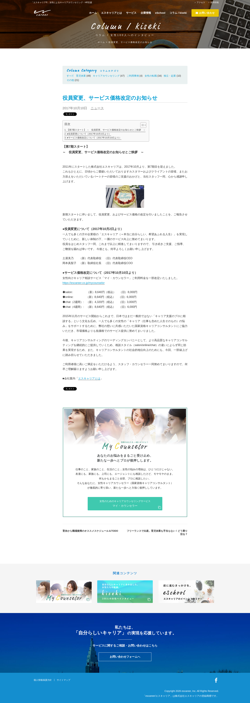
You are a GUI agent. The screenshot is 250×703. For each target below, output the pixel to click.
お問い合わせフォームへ (125, 656)
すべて (70, 75)
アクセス (200, 2)
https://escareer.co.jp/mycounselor (83, 282)
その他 (70, 80)
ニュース (97, 108)
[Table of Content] (143, 125)
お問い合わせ (205, 12)
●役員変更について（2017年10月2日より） (89, 134)
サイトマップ (63, 680)
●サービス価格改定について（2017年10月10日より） (94, 137)
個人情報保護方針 (43, 680)
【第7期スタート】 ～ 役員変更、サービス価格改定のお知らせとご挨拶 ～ (106, 130)
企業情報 (146, 12)
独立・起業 (170, 75)
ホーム (93, 12)
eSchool (160, 12)
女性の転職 (151, 75)
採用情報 (214, 2)
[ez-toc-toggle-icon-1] (141, 125)
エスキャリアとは (111, 12)
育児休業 (81, 75)
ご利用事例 (133, 75)
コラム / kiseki (178, 12)
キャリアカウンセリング (106, 75)
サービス (131, 12)
